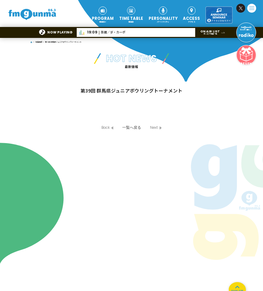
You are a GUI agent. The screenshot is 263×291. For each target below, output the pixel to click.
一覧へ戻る (131, 127)
